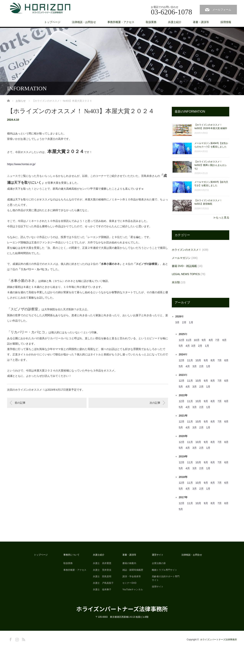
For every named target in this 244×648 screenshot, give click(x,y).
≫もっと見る (221, 217)
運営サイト (157, 554)
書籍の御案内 (129, 563)
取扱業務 (151, 22)
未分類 (176, 282)
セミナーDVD (129, 583)
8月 (211, 340)
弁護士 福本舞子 (102, 589)
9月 (204, 340)
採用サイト (157, 586)
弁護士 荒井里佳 (102, 570)
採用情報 (225, 22)
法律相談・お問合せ (84, 22)
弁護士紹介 (174, 22)
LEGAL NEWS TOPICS (186, 274)
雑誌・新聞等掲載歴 (132, 570)
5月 (181, 345)
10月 (197, 340)
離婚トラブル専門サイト (164, 570)
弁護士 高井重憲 (102, 563)
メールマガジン (181, 257)
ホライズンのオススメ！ (186, 249)
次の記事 (155, 402)
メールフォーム (221, 9)
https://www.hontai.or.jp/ (21, 164)
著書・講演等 (201, 22)
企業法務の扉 (159, 563)
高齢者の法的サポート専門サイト (165, 578)
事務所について (71, 554)
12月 (181, 340)
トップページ (52, 22)
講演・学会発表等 (131, 576)
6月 (224, 340)
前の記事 (20, 402)
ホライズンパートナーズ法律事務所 (122, 608)
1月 (191, 322)
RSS (23, 639)
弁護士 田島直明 (102, 576)
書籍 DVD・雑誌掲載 (184, 266)
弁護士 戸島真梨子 (103, 583)
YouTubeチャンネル (132, 589)
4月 (188, 345)
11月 (189, 340)
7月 (217, 340)
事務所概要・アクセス (120, 22)
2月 (184, 322)
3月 (177, 322)
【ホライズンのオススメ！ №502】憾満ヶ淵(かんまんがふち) (210, 165)
